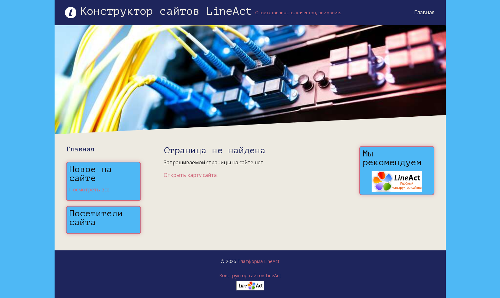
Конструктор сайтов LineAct (250, 275)
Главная (424, 12)
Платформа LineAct (258, 261)
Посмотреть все (89, 189)
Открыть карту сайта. (191, 175)
